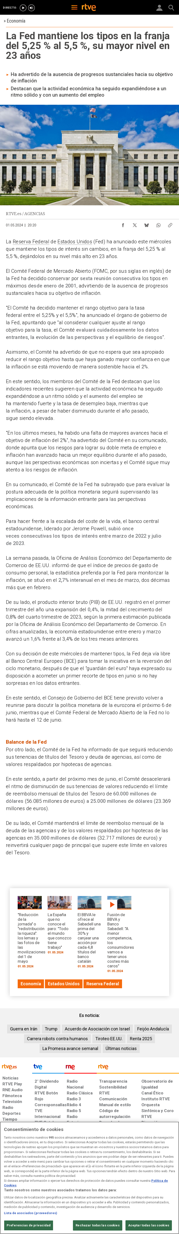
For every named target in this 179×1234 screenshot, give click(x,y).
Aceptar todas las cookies (148, 1225)
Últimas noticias (121, 1048)
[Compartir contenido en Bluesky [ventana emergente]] (146, 224)
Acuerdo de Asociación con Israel (97, 1028)
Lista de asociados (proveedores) (30, 1213)
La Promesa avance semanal (70, 1048)
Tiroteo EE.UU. (109, 1038)
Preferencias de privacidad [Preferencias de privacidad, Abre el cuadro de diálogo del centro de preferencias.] (29, 1225)
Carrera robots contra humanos (57, 1038)
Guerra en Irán (23, 1028)
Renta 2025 (141, 1038)
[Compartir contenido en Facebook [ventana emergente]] (123, 224)
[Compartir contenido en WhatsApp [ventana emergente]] (158, 224)
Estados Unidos (74, 242)
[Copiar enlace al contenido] (170, 224)
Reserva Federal (31, 242)
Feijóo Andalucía (153, 1028)
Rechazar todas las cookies (97, 1225)
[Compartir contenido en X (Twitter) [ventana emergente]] (135, 224)
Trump (51, 1028)
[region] (89, 1178)
